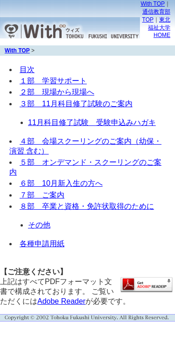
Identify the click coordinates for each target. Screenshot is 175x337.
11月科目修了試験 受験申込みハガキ (92, 122)
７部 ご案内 (42, 195)
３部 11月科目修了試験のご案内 (76, 104)
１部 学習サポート (53, 81)
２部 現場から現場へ (57, 92)
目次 (27, 69)
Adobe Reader (61, 301)
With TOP (152, 3)
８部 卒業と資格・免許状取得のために (87, 206)
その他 (39, 225)
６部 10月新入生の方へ (61, 183)
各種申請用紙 (42, 244)
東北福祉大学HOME (159, 27)
